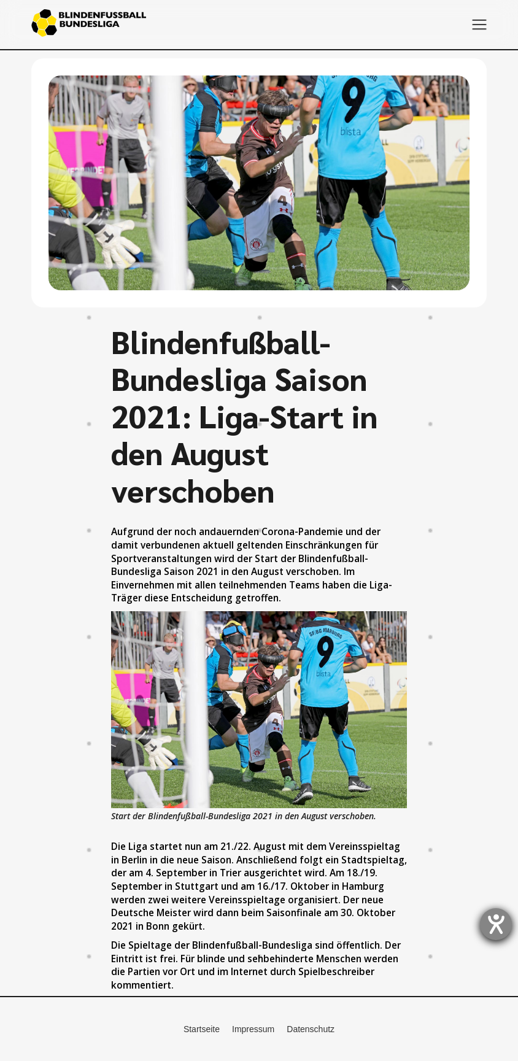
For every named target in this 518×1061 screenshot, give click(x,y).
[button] (479, 24)
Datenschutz (310, 1029)
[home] (88, 24)
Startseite (202, 1029)
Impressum (253, 1029)
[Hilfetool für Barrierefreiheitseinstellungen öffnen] (496, 924)
